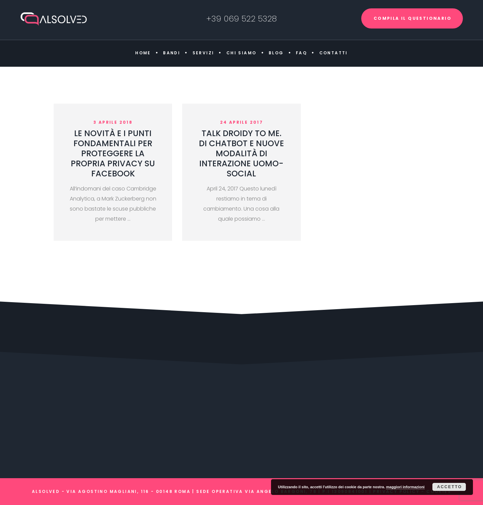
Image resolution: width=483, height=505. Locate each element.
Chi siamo (241, 53)
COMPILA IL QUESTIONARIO (412, 18)
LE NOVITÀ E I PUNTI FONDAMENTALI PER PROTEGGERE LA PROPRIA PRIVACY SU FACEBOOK (113, 153)
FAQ (301, 53)
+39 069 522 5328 (241, 18)
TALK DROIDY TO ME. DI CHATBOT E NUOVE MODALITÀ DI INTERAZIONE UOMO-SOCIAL (241, 153)
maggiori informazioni (405, 487)
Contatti (333, 53)
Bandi (171, 53)
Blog (276, 53)
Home (143, 53)
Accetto (449, 487)
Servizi (203, 53)
